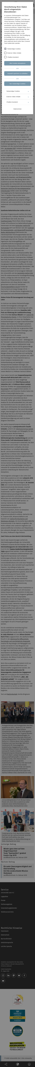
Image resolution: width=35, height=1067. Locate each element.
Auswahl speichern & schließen (17, 73)
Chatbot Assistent (13, 57)
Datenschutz (18, 109)
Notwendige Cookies (14, 49)
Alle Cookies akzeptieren (17, 63)
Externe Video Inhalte (14, 53)
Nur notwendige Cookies (17, 83)
